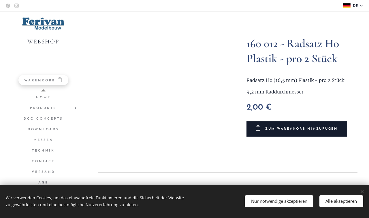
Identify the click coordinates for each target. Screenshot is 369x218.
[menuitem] (43, 97)
